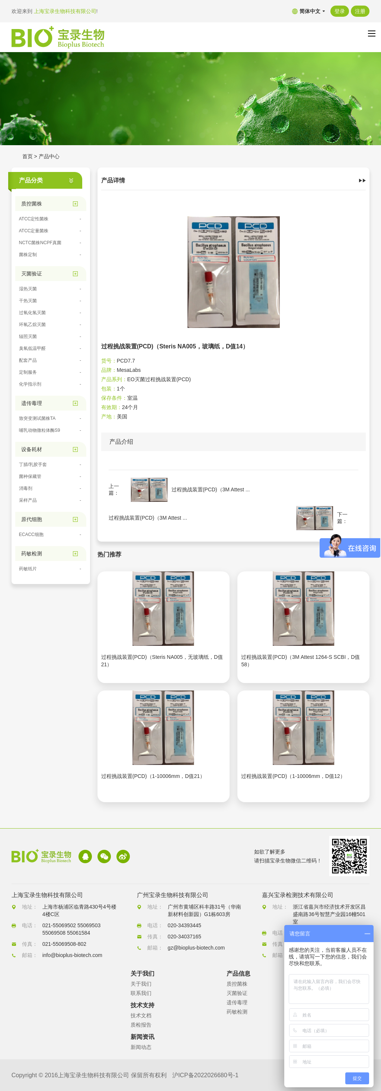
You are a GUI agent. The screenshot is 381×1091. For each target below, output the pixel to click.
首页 (27, 156)
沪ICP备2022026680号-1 (205, 1075)
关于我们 (141, 984)
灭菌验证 (237, 993)
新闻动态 (141, 1047)
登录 (339, 11)
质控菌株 (237, 984)
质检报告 (141, 1025)
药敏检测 (237, 1012)
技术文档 (141, 1015)
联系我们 (141, 993)
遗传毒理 (237, 1002)
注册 (360, 11)
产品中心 (49, 156)
